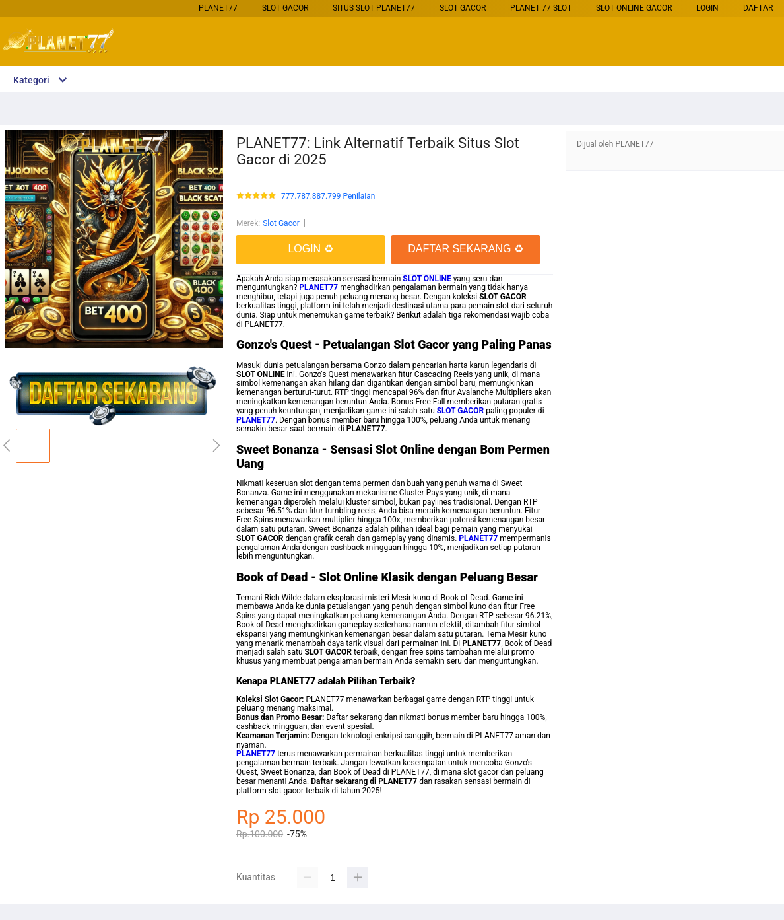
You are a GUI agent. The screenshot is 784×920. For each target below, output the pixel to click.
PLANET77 (218, 8)
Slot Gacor (285, 8)
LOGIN (707, 8)
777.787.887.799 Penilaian (328, 196)
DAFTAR (758, 8)
